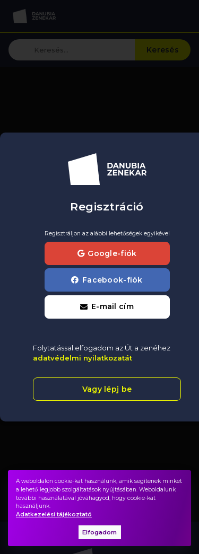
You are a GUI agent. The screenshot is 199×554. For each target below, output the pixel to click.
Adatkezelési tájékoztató (54, 514)
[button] (107, 307)
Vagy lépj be (107, 389)
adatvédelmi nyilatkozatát (82, 358)
